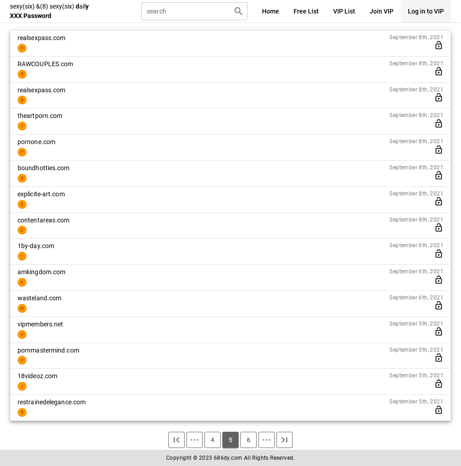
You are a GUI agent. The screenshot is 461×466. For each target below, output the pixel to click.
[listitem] (230, 43)
